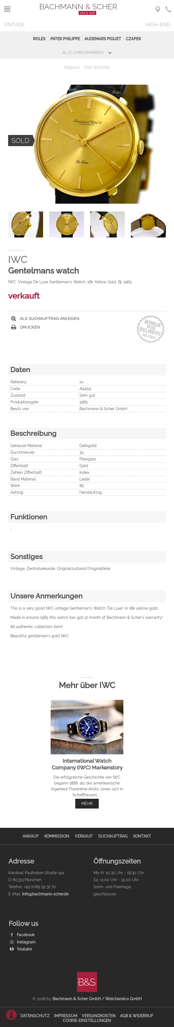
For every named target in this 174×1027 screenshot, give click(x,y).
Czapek (133, 38)
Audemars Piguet (102, 38)
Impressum (65, 1015)
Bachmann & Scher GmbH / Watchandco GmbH (97, 998)
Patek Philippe (65, 38)
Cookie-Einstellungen (87, 1020)
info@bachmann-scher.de (45, 894)
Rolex (39, 38)
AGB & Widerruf (136, 1015)
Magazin (72, 67)
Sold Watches (97, 67)
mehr (87, 803)
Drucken (25, 327)
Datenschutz (35, 1015)
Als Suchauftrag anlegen (45, 318)
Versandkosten (99, 1015)
